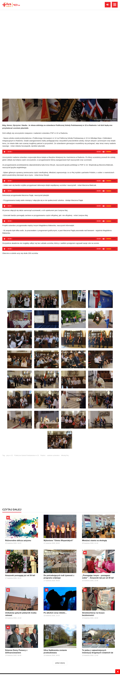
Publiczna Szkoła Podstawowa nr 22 (26, 455)
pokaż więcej (60, 663)
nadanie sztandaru (53, 455)
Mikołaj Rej (65, 455)
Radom (43, 455)
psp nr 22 (9, 455)
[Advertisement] (60, 475)
